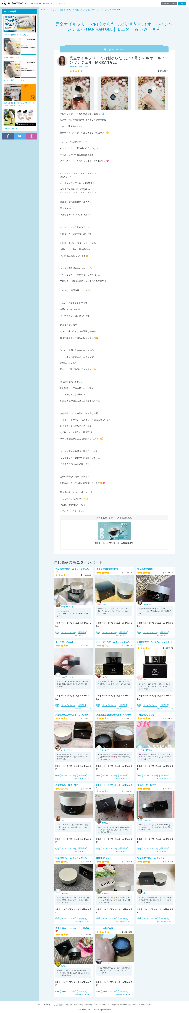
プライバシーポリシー (102, 1005)
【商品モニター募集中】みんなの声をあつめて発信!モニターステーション (15, 3)
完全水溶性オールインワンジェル (71, 858)
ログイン (182, 3)
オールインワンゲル (69, 632)
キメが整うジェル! (64, 642)
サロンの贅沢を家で (105, 928)
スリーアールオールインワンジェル (113, 642)
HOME (38, 1005)
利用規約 (88, 1005)
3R (58, 632)
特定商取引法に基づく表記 (121, 1005)
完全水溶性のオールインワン (151, 858)
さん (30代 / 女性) (79, 66)
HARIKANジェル (104, 858)
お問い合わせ (78, 1005)
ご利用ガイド (47, 1005)
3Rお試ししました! (146, 715)
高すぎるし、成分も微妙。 (68, 785)
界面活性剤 (82, 632)
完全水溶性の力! (145, 569)
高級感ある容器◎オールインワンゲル (114, 715)
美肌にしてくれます (146, 785)
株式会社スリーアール (83, 635)
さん (68, 607)
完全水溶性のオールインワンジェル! (72, 715)
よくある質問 (58, 1005)
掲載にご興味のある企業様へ (143, 1005)
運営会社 (68, 1005)
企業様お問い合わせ (169, 3)
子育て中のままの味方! (107, 569)
